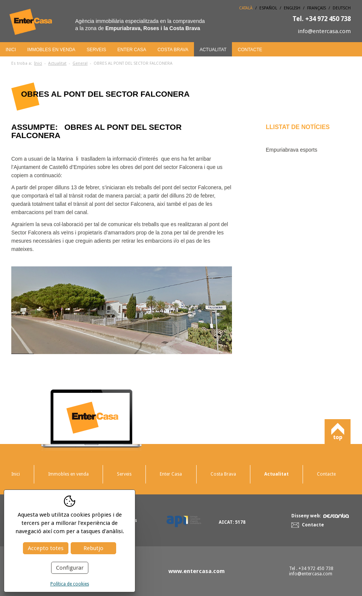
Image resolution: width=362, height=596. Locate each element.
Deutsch (342, 8)
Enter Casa (131, 49)
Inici (11, 49)
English (292, 8)
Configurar (69, 567)
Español (268, 8)
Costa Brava (173, 49)
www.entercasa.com (196, 571)
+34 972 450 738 (321, 19)
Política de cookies (69, 584)
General (80, 63)
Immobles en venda (51, 49)
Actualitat (213, 49)
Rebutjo (93, 548)
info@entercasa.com (324, 31)
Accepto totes (46, 548)
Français (316, 8)
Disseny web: (320, 515)
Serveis (96, 49)
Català (246, 8)
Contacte (250, 49)
